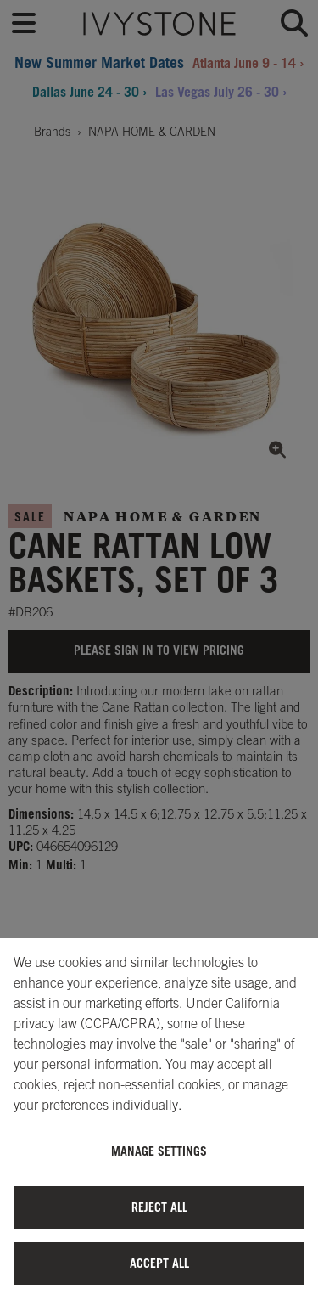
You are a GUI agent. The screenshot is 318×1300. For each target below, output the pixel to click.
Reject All (159, 1207)
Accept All (159, 1263)
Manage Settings (159, 1151)
